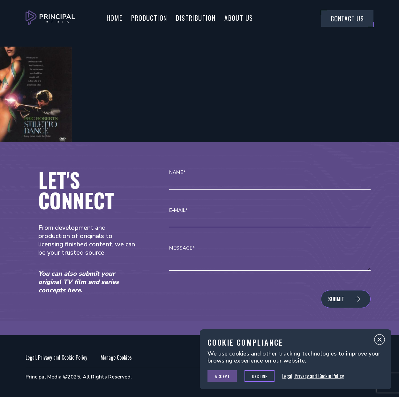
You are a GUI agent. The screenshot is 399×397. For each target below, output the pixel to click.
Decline (259, 376)
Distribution (195, 18)
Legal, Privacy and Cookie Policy (56, 357)
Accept (222, 376)
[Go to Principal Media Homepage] (50, 18)
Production (149, 18)
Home (115, 18)
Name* (177, 172)
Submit (336, 299)
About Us (238, 18)
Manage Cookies (116, 357)
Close (380, 341)
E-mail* (178, 210)
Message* (182, 248)
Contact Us (347, 18)
